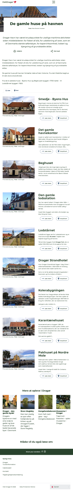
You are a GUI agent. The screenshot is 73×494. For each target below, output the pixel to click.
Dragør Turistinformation (9, 467)
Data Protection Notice (28, 490)
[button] (45, 2)
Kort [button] (16, 92)
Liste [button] (8, 92)
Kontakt (6, 475)
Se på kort (62, 119)
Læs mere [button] (46, 119)
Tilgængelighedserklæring (13, 478)
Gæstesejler (7, 471)
